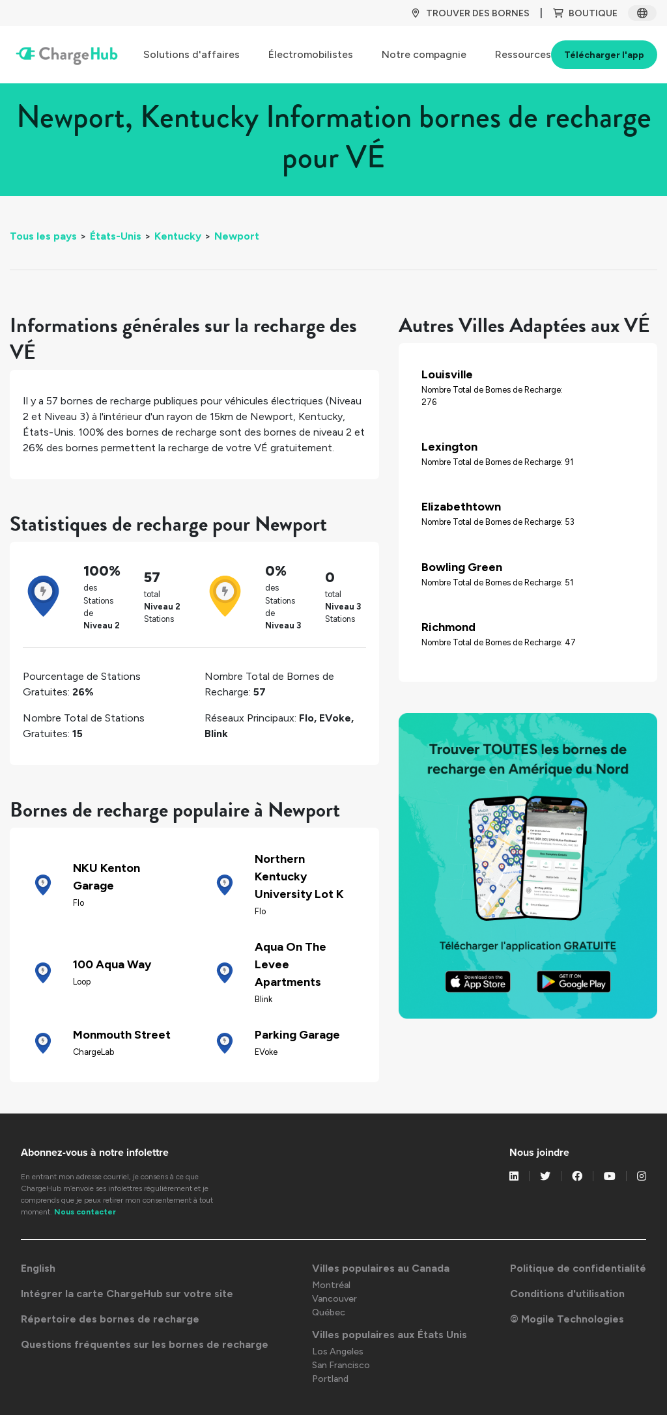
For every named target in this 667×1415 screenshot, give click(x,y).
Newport (236, 236)
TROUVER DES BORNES (470, 13)
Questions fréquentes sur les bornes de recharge (144, 1344)
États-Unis (115, 236)
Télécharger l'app (604, 55)
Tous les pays (43, 236)
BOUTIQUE (585, 13)
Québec (328, 1312)
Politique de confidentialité (578, 1268)
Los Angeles (337, 1351)
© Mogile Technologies (567, 1319)
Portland (330, 1378)
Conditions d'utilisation (567, 1293)
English (38, 1268)
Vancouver (334, 1298)
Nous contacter (85, 1211)
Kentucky (177, 236)
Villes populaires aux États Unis (389, 1334)
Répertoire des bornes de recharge (110, 1319)
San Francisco (341, 1365)
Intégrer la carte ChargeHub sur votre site (127, 1293)
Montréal (331, 1285)
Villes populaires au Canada (380, 1268)
